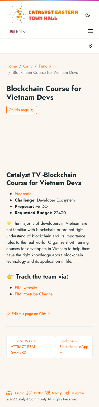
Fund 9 (45, 66)
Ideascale (23, 194)
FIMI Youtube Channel (34, 294)
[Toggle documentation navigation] (90, 46)
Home (11, 66)
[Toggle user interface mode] (88, 14)
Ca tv (27, 66)
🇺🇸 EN (18, 31)
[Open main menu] (90, 31)
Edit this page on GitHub (28, 313)
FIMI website (26, 288)
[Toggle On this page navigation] (21, 110)
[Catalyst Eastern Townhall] (43, 14)
